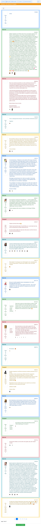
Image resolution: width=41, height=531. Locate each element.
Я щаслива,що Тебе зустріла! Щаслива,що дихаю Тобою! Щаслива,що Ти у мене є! (25, 423)
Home (3, 1)
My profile (8, 1)
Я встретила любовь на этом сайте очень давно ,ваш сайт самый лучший (22, 442)
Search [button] (20, 1)
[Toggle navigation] (3, 8)
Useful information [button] (27, 1)
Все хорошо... (12, 348)
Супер (10, 13)
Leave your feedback (20, 524)
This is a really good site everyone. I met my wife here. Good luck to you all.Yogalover (23, 120)
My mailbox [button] (14, 1)
